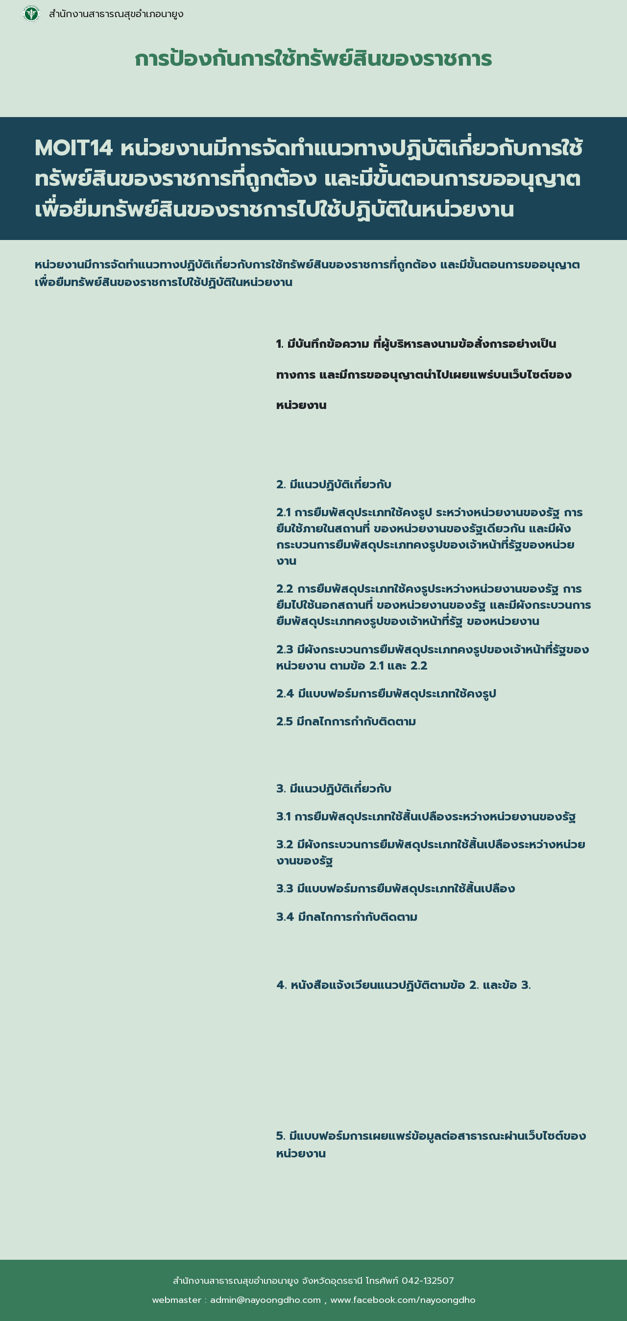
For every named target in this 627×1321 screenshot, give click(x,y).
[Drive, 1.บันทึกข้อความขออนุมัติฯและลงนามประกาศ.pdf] (144, 382)
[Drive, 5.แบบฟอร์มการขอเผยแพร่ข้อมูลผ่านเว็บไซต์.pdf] (144, 1184)
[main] (313, 58)
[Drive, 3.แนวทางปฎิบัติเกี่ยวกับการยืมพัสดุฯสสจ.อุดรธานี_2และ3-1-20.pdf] (144, 838)
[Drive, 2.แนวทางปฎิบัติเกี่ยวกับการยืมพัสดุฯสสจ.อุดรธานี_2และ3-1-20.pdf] (144, 534)
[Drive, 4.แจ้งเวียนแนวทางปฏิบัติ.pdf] (144, 1033)
